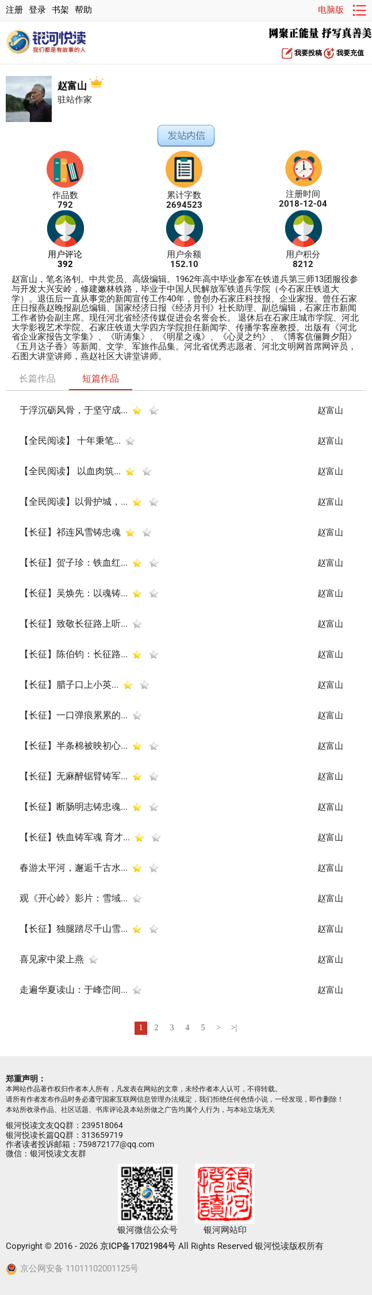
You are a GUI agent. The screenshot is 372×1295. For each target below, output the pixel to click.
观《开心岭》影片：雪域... (74, 898)
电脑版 (331, 10)
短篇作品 (100, 378)
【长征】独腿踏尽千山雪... (74, 928)
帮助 (83, 10)
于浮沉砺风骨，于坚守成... (74, 410)
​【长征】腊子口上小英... (69, 684)
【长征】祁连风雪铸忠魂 (70, 532)
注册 (14, 10)
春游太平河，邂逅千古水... (74, 867)
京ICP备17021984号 (138, 1246)
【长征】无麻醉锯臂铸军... (74, 776)
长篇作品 (37, 378)
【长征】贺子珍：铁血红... (74, 562)
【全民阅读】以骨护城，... (74, 501)
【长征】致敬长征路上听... (74, 623)
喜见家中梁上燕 (52, 959)
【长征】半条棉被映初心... (74, 745)
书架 (60, 10)
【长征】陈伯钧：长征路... (74, 654)
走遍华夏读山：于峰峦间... (74, 989)
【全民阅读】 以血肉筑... (70, 471)
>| (234, 1027)
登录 (37, 10)
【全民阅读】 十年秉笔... (70, 440)
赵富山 (80, 86)
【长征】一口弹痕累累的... (74, 715)
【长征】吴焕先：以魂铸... (74, 593)
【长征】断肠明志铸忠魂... (74, 806)
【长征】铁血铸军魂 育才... (75, 837)
